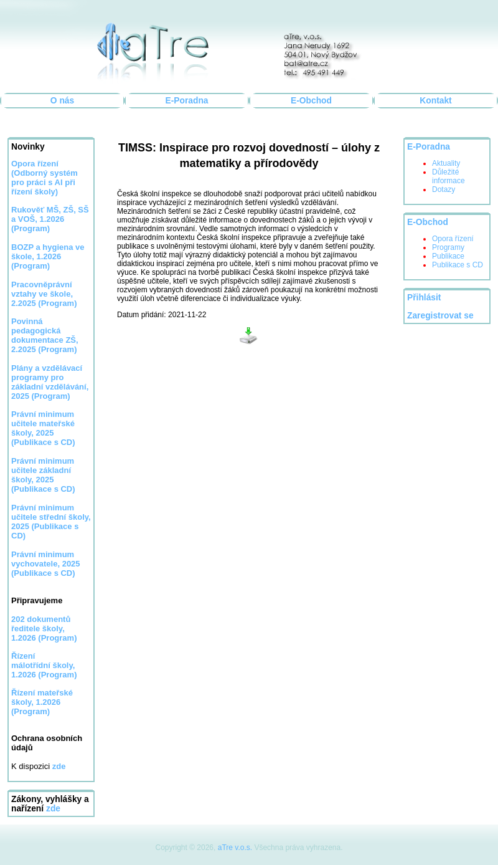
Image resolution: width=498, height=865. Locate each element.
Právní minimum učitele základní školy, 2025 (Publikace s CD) (43, 475)
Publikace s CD (457, 264)
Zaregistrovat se (440, 315)
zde (53, 808)
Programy (448, 247)
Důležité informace (448, 176)
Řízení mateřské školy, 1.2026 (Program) (42, 702)
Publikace (448, 256)
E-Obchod (311, 100)
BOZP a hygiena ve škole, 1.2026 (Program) (48, 256)
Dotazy (443, 189)
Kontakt (435, 100)
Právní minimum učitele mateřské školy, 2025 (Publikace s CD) (43, 428)
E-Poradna (187, 100)
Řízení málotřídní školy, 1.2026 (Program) (44, 665)
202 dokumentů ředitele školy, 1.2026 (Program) (44, 628)
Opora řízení (453, 238)
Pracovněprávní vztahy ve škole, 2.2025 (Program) (44, 294)
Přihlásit (424, 297)
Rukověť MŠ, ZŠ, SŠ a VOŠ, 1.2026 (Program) (50, 219)
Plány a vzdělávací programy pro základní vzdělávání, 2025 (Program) (49, 382)
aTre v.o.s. (235, 847)
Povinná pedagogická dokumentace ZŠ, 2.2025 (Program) (44, 335)
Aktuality (446, 163)
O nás (62, 100)
